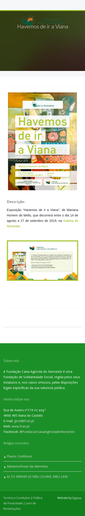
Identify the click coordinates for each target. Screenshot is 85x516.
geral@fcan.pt (24, 421)
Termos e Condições (16, 498)
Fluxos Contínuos (19, 456)
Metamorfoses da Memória (27, 466)
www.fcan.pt (21, 426)
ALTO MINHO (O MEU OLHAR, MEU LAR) (37, 476)
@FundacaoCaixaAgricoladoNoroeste (47, 432)
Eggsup (77, 498)
